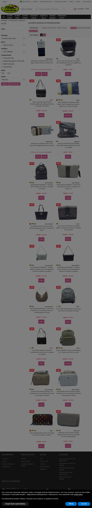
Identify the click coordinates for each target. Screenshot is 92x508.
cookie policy (78, 494)
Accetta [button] (84, 504)
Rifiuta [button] (71, 504)
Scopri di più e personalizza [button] (15, 504)
